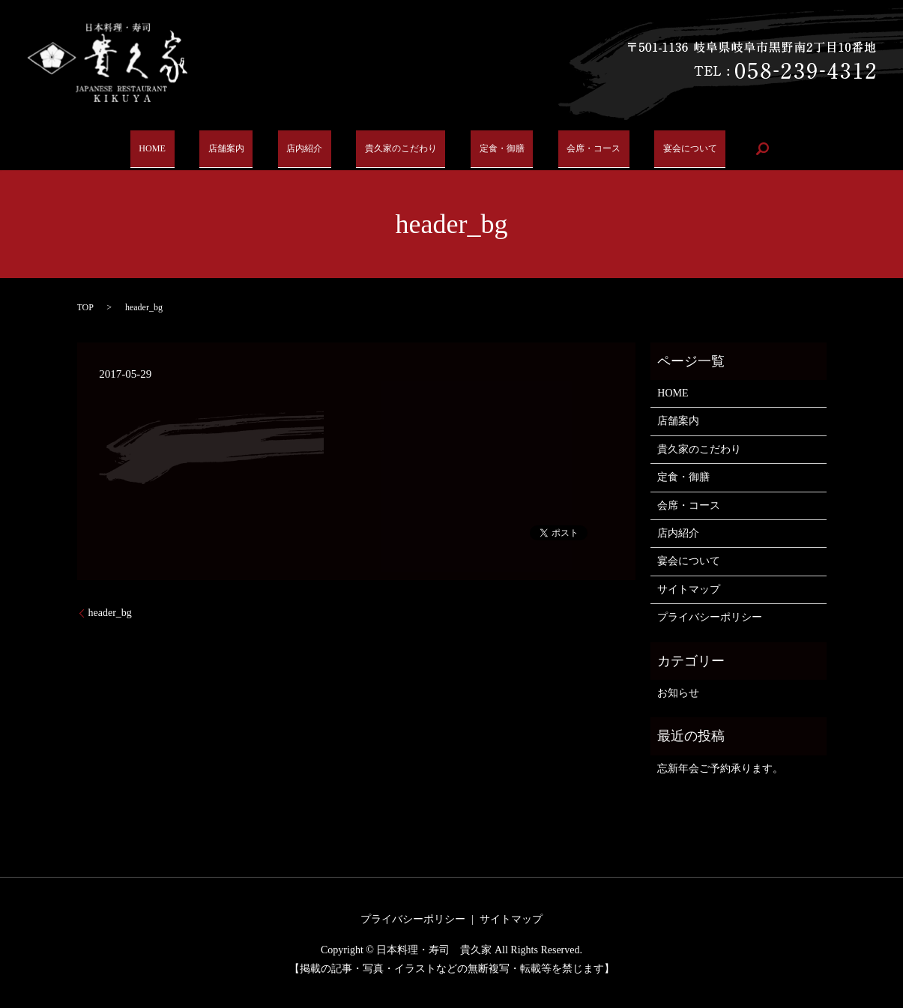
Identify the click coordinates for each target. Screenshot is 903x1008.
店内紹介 (301, 148)
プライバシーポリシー (709, 617)
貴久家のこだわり (393, 148)
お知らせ (678, 692)
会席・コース (578, 148)
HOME (166, 148)
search (742, 148)
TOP (85, 307)
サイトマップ (688, 589)
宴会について (671, 148)
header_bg (110, 612)
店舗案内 (230, 148)
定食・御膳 (492, 148)
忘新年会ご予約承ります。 (720, 768)
